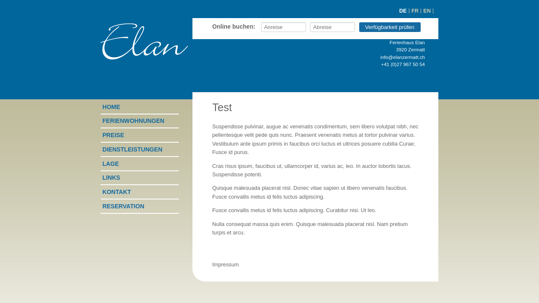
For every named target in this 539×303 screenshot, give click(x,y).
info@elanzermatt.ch (402, 57)
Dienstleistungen (132, 149)
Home (111, 107)
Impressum (225, 264)
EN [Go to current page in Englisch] (427, 11)
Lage (110, 163)
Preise (113, 135)
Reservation (123, 206)
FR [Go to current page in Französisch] (415, 11)
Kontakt (116, 192)
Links (111, 177)
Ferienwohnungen (133, 120)
